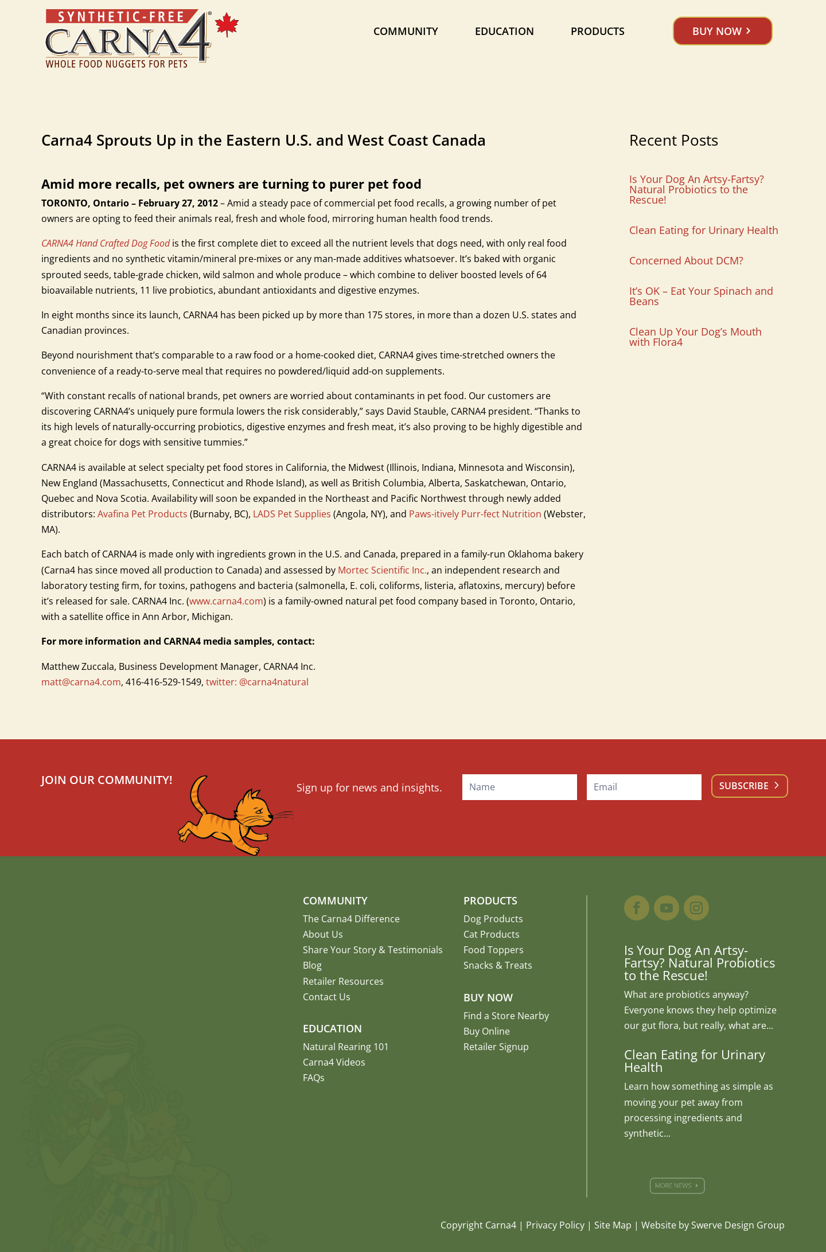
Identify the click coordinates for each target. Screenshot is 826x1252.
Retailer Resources (343, 981)
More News (678, 1185)
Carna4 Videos (334, 1062)
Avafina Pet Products (143, 514)
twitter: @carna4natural (257, 682)
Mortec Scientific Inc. (382, 570)
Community (405, 31)
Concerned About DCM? (686, 260)
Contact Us (326, 996)
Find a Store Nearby (506, 1015)
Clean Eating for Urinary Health (703, 230)
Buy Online (486, 1031)
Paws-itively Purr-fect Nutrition (475, 514)
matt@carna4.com (81, 682)
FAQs (314, 1077)
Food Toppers (493, 949)
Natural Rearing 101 (346, 1046)
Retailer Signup (496, 1046)
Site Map (613, 1225)
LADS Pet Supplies (292, 514)
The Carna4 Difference (351, 918)
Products (598, 31)
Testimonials (415, 949)
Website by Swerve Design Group (713, 1225)
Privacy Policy (555, 1225)
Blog (312, 965)
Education (504, 31)
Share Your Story (339, 949)
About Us (323, 934)
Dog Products (493, 918)
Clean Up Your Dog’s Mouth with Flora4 (695, 337)
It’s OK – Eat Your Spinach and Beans (701, 296)
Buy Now (717, 31)
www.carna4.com (226, 601)
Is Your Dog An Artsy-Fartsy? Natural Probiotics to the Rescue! (696, 189)
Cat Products (491, 934)
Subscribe (744, 785)
